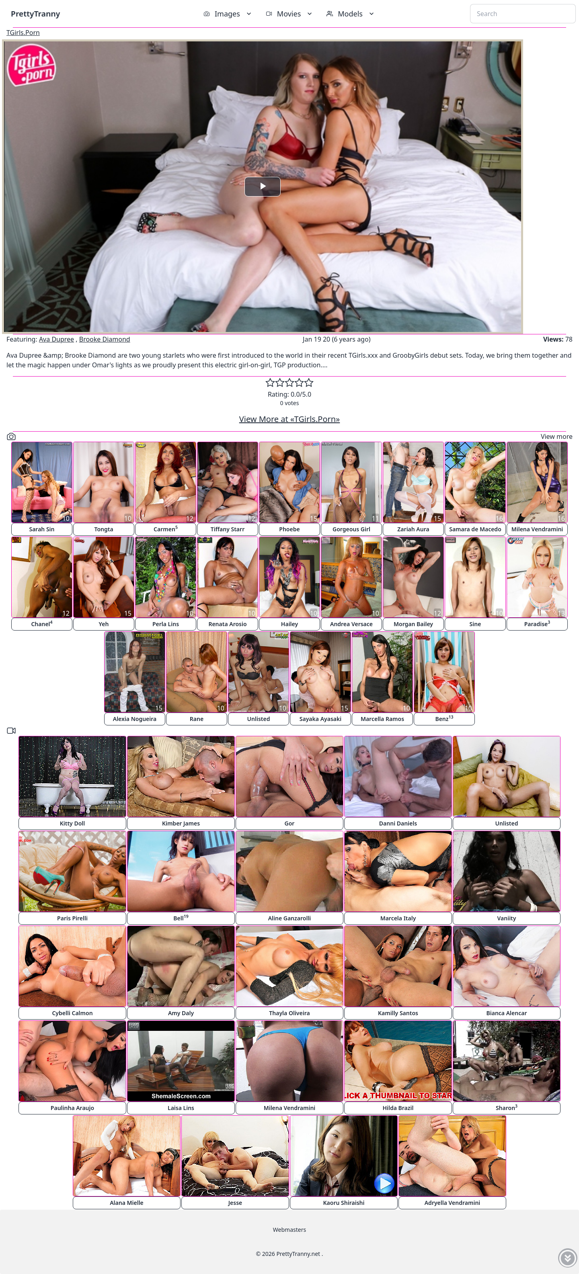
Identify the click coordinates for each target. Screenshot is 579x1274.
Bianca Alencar (507, 1013)
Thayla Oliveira (289, 1013)
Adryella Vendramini (452, 1202)
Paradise (537, 623)
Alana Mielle (127, 1202)
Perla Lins (165, 624)
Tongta (103, 529)
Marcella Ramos (382, 719)
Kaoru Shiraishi (344, 1202)
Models (351, 13)
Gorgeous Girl (351, 529)
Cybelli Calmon (72, 1013)
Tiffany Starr (227, 529)
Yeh (104, 624)
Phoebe (289, 529)
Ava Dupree (56, 339)
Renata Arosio (227, 624)
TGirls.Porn (23, 32)
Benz (444, 718)
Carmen (166, 528)
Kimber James (181, 823)
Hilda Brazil (397, 1108)
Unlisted (258, 719)
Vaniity (506, 918)
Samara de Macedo (475, 529)
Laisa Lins (181, 1108)
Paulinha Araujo (72, 1108)
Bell (180, 918)
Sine (475, 624)
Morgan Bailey (413, 624)
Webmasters (289, 1229)
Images (228, 13)
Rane (196, 719)
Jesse (235, 1202)
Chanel (41, 623)
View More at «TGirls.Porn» (289, 419)
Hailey (289, 624)
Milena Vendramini (537, 529)
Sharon (506, 1107)
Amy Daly (181, 1013)
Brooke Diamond (104, 339)
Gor (290, 823)
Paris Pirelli (72, 918)
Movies (290, 13)
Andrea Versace (351, 624)
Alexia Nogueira (135, 719)
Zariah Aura (413, 529)
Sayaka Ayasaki (320, 719)
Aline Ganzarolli (289, 918)
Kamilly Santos (398, 1013)
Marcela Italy (398, 918)
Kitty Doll (72, 823)
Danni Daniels (398, 823)
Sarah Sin (41, 529)
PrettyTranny (35, 13)
